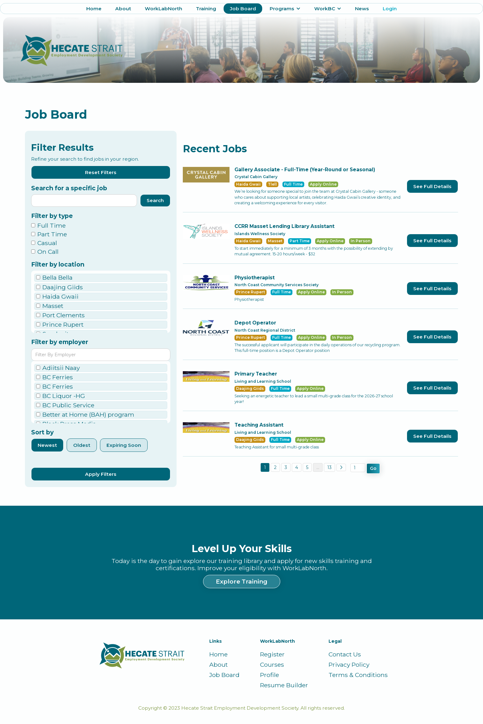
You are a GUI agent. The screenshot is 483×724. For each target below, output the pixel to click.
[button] (285, 8)
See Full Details (432, 186)
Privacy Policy (349, 664)
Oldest (81, 445)
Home (94, 9)
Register (272, 654)
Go (373, 468)
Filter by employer (59, 342)
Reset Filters (100, 172)
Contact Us (345, 654)
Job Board (243, 9)
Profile (269, 675)
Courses (272, 664)
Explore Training (242, 581)
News (362, 9)
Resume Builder (284, 685)
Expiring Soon (124, 445)
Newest (47, 445)
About (123, 9)
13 (329, 467)
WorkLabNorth (163, 9)
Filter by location (57, 264)
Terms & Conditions (358, 675)
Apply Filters (100, 474)
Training (206, 9)
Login (390, 9)
